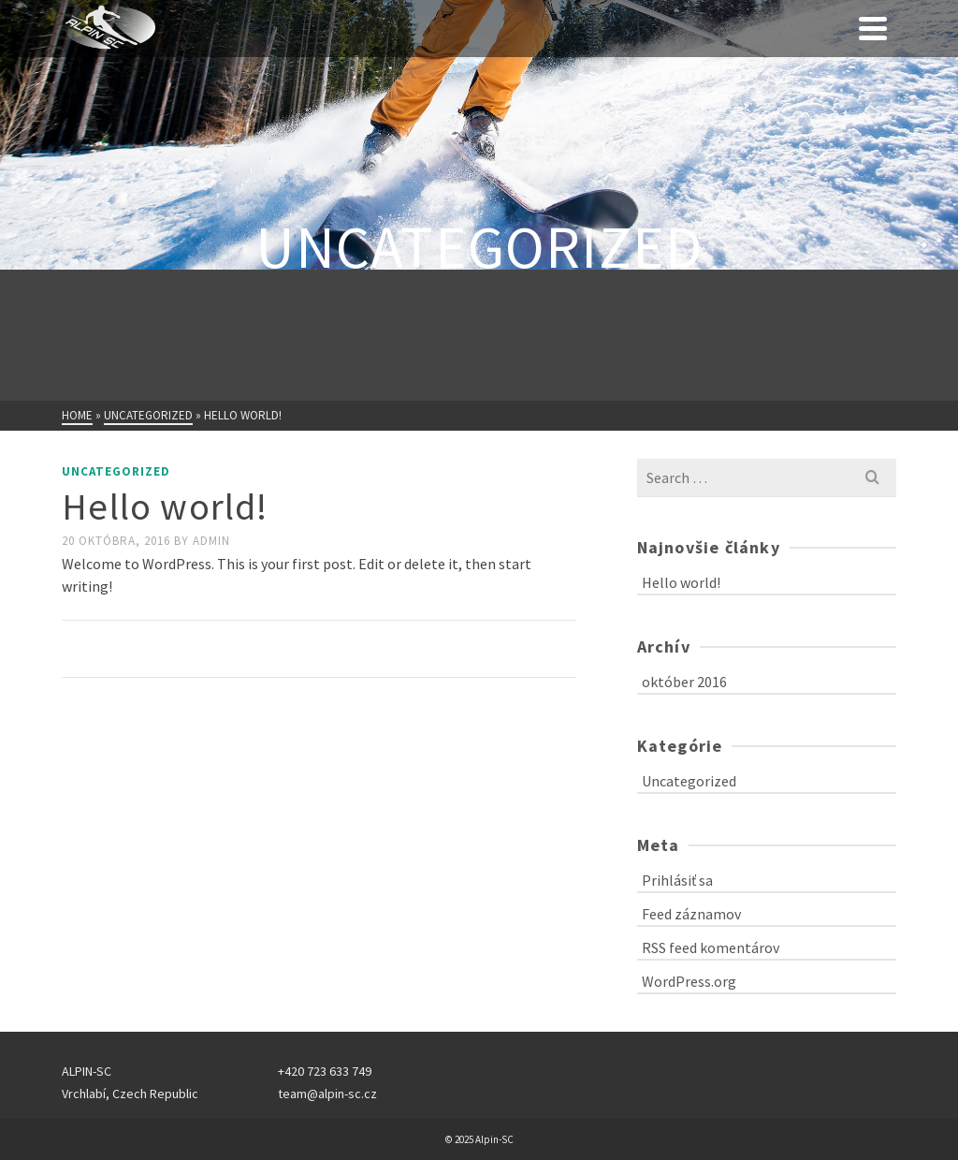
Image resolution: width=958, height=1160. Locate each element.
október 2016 (684, 681)
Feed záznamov (691, 913)
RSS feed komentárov (710, 947)
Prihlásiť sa (677, 880)
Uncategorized (116, 471)
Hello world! (681, 582)
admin (211, 541)
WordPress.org (689, 981)
